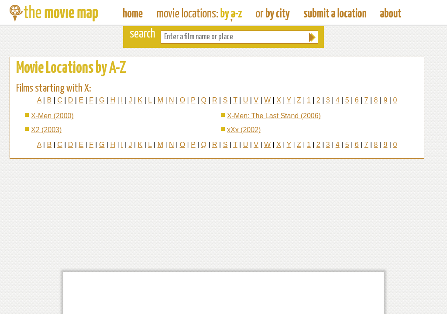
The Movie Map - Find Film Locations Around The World (133, 13)
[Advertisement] (223, 293)
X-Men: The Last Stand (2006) (274, 115)
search (142, 34)
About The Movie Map (390, 13)
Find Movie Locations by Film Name (199, 13)
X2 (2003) (46, 129)
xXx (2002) (244, 129)
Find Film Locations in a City (273, 13)
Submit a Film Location (335, 13)
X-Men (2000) (52, 115)
